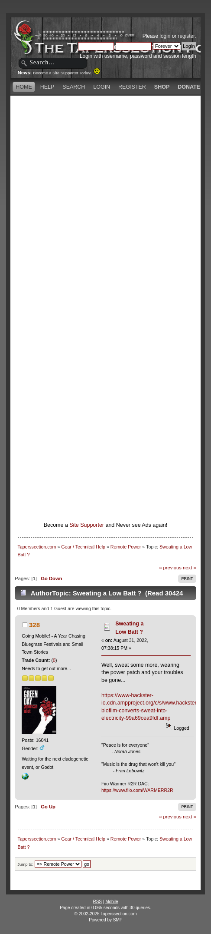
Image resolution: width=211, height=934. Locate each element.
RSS (97, 901)
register (186, 36)
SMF (117, 919)
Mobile (111, 901)
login (164, 36)
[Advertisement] (105, 203)
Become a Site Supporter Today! (66, 73)
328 (34, 624)
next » (189, 567)
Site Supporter (86, 525)
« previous (170, 567)
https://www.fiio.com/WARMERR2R (137, 790)
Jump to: (25, 864)
